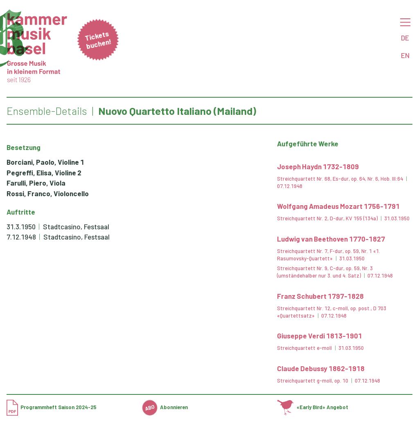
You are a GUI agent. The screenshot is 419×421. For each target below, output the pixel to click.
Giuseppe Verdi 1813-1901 (319, 335)
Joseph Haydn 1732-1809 (318, 166)
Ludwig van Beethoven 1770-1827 (331, 239)
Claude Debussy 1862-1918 (321, 368)
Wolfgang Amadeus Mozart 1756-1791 (338, 206)
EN (405, 55)
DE (405, 38)
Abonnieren (165, 407)
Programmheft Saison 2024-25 (52, 407)
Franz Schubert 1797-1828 (320, 296)
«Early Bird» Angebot (312, 407)
